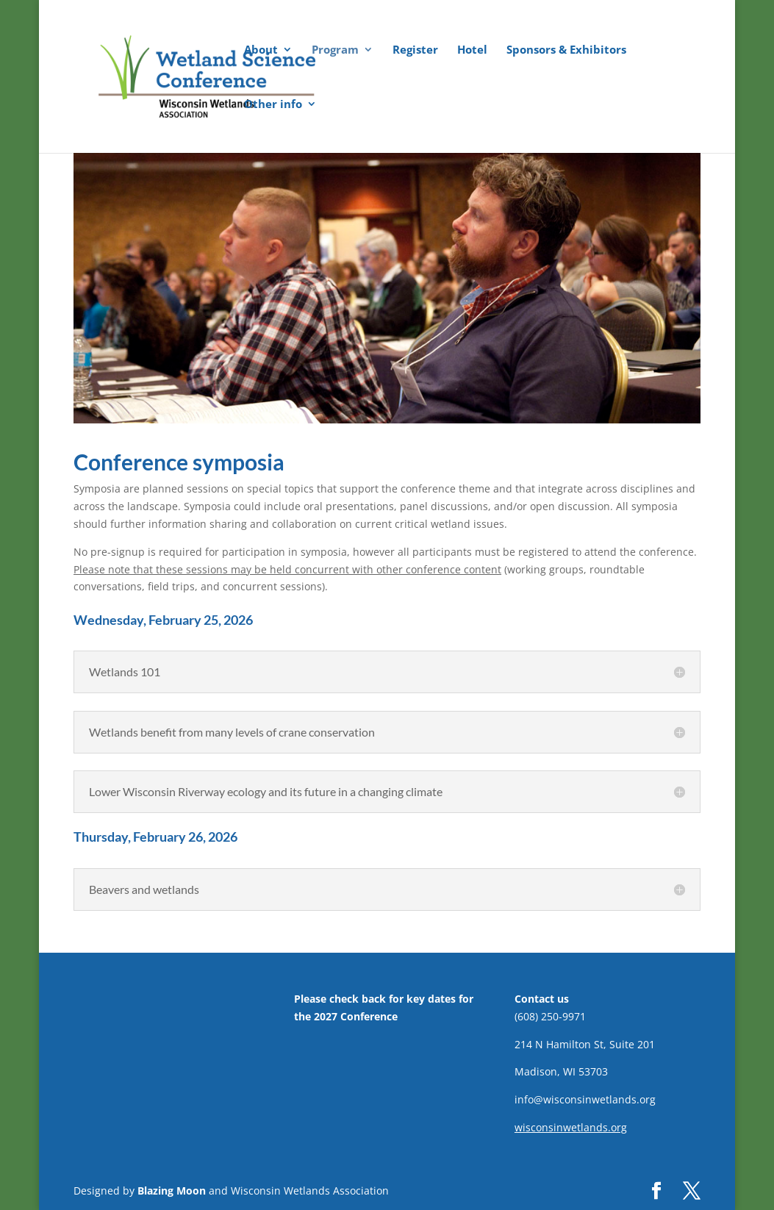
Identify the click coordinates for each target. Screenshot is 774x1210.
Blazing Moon (171, 1191)
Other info (273, 105)
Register (415, 50)
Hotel (472, 50)
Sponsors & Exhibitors (566, 50)
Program (335, 50)
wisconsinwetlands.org (571, 1127)
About (261, 50)
